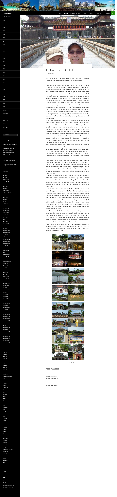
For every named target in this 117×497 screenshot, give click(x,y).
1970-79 (5, 356)
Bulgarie (5, 385)
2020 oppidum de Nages (8, 152)
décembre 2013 (6, 241)
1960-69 (5, 354)
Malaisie (5, 425)
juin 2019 (5, 188)
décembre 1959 (6, 342)
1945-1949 (5, 127)
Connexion (5, 480)
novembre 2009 (6, 283)
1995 (4, 106)
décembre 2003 (6, 303)
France (4, 398)
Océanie (99, 13)
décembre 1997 (6, 320)
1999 (4, 92)
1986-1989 (5, 113)
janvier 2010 (6, 279)
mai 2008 (5, 287)
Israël (4, 414)
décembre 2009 (6, 281)
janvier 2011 (6, 256)
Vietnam (51, 67)
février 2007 (6, 294)
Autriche (5, 381)
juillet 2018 (5, 197)
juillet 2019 (5, 186)
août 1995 (5, 329)
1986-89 (5, 361)
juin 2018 (5, 199)
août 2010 (5, 263)
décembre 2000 (6, 314)
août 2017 (5, 215)
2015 (4, 37)
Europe (91, 13)
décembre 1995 (6, 327)
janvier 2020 (6, 181)
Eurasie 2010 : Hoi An (67, 377)
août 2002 (5, 309)
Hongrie (5, 403)
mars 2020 (5, 177)
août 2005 (5, 296)
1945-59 (5, 352)
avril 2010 (5, 272)
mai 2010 (5, 270)
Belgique (5, 383)
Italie (4, 416)
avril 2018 (5, 204)
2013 (4, 44)
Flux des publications (8, 483)
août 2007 (5, 292)
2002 (4, 82)
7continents (7, 13)
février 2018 (6, 208)
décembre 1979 (6, 338)
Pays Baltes (5, 438)
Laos (4, 422)
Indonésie (5, 407)
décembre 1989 (6, 334)
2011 (4, 51)
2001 (4, 86)
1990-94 (5, 363)
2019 (4, 24)
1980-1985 (5, 117)
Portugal (5, 447)
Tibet (4, 462)
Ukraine (5, 467)
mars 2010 (5, 274)
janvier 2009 (6, 285)
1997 (4, 99)
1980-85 (5, 358)
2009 (4, 61)
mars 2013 (5, 248)
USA (4, 469)
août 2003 (5, 305)
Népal (4, 431)
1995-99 (5, 365)
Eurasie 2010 (55, 368)
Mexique (5, 427)
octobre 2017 (6, 212)
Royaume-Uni (6, 453)
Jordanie (5, 418)
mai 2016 (5, 228)
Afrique (66, 13)
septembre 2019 (7, 184)
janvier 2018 (6, 210)
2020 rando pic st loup (8, 150)
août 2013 (5, 245)
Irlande (4, 411)
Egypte (4, 392)
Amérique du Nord (75, 13)
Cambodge (5, 387)
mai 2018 (5, 201)
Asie (85, 13)
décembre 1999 (6, 316)
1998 (4, 96)
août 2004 (5, 301)
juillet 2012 (5, 252)
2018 (4, 27)
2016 (4, 34)
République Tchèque (8, 449)
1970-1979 (5, 120)
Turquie (4, 464)
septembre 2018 (7, 192)
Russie (4, 456)
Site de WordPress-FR (8, 487)
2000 (4, 89)
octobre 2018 (6, 190)
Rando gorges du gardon (8, 148)
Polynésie (5, 445)
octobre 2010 (6, 259)
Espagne (5, 394)
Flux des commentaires (8, 485)
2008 (4, 65)
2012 (4, 48)
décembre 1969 (6, 340)
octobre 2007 (6, 290)
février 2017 (6, 223)
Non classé (5, 433)
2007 (4, 68)
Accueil (59, 13)
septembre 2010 (7, 261)
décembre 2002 (6, 307)
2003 (4, 79)
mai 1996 (5, 325)
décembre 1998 (6, 318)
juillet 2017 (5, 217)
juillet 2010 (5, 265)
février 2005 (6, 298)
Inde (4, 405)
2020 (4, 20)
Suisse (4, 458)
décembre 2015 (6, 230)
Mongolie (5, 429)
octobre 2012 (6, 250)
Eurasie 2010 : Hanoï (67, 384)
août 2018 (5, 195)
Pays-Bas (5, 440)
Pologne (5, 442)
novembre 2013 (6, 243)
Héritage (107, 13)
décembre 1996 (6, 323)
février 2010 (6, 276)
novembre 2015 (6, 232)
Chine (4, 389)
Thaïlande (5, 460)
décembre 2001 (6, 312)
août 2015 (5, 234)
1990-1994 (5, 110)
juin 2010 (5, 267)
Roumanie (5, 451)
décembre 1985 (6, 336)
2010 (49, 368)
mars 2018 (5, 206)
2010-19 (5, 370)
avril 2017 (5, 219)
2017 (4, 30)
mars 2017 (5, 221)
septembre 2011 (7, 254)
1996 (4, 103)
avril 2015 (5, 237)
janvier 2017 (6, 226)
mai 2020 (5, 175)
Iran (4, 409)
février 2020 (6, 179)
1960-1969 (5, 123)
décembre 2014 (6, 239)
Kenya (4, 420)
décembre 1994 (6, 331)
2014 (4, 41)
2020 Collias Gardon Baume (9, 154)
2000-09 (5, 367)
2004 (4, 75)
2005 (4, 72)
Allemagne (5, 374)
